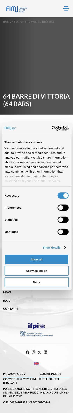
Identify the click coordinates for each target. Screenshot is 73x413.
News (7, 292)
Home (7, 21)
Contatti (10, 308)
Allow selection (36, 270)
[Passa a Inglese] (36, 363)
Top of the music (27, 21)
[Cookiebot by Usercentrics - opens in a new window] (52, 128)
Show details (52, 247)
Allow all (36, 259)
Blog (7, 300)
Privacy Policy (14, 373)
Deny (36, 282)
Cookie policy (50, 373)
